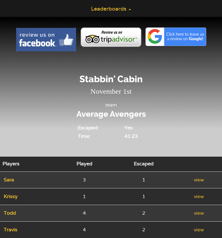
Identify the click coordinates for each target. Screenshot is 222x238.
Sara (9, 180)
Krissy (11, 196)
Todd (10, 213)
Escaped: (88, 128)
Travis (10, 230)
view (199, 180)
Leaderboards (111, 8)
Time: (84, 136)
